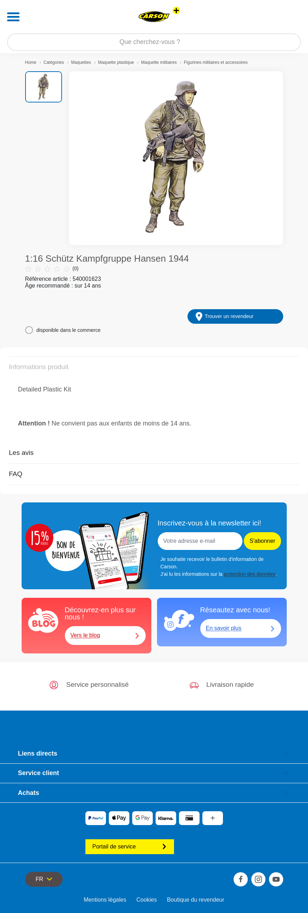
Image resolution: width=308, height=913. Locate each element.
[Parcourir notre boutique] (154, 42)
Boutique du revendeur (195, 900)
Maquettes (81, 62)
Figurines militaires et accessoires (216, 62)
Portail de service (130, 847)
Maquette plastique (116, 62)
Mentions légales (105, 900)
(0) (52, 268)
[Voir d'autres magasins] (176, 10)
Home (31, 62)
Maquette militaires (159, 62)
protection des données (250, 574)
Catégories (54, 62)
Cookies (146, 900)
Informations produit (38, 367)
